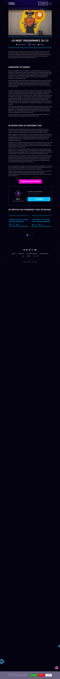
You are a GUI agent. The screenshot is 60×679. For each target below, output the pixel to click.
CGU (23, 253)
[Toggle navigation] (50, 3)
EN (34, 253)
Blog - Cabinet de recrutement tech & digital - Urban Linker (20, 9)
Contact (29, 253)
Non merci (41, 675)
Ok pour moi (33, 675)
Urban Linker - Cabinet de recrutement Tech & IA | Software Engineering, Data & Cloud (25, 8)
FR (37, 253)
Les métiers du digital (32, 250)
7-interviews (36, 9)
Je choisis (48, 675)
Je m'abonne (39, 199)
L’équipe (13, 250)
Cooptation (21, 250)
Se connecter (43, 3)
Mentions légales (44, 250)
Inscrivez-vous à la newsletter (35, 191)
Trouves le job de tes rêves (30, 181)
